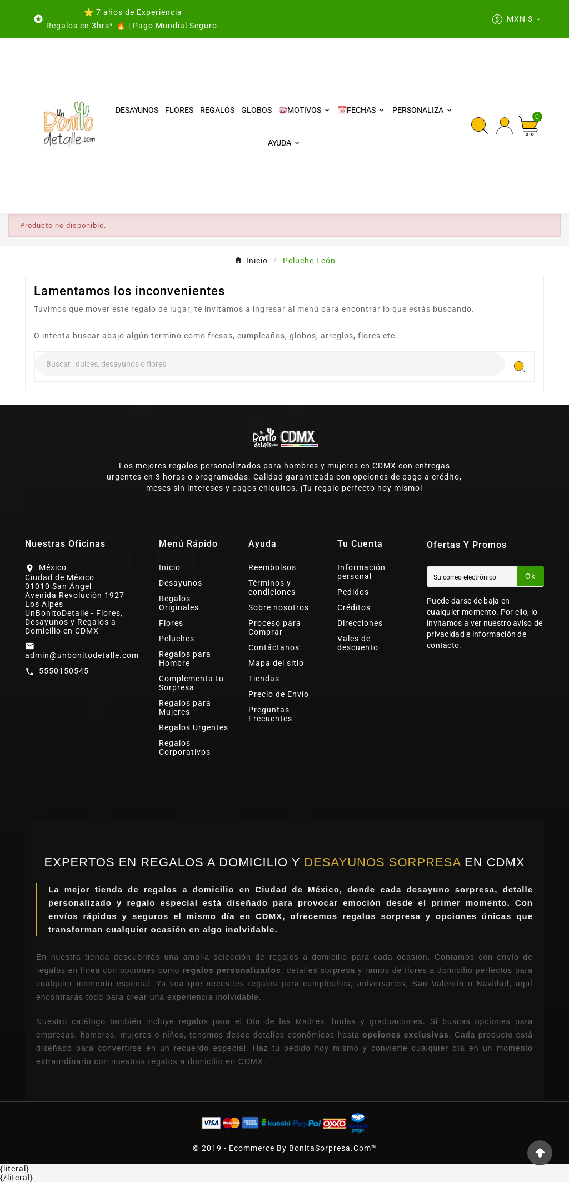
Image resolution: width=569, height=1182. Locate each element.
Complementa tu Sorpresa (191, 683)
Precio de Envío (278, 694)
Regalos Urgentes (193, 727)
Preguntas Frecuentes (270, 714)
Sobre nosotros (278, 607)
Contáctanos (274, 647)
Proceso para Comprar (274, 627)
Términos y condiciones (272, 587)
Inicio (170, 567)
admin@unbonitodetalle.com (82, 655)
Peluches (176, 638)
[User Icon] (504, 125)
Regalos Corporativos (185, 747)
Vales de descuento (357, 643)
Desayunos (180, 582)
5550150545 (64, 670)
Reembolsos (272, 567)
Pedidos (353, 591)
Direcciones (360, 623)
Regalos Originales (179, 603)
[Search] (270, 364)
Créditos (354, 607)
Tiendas (263, 678)
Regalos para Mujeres (185, 707)
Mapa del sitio (276, 663)
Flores (171, 623)
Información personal (361, 572)
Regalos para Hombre (185, 658)
